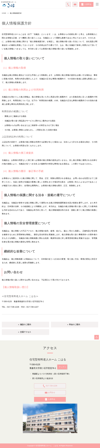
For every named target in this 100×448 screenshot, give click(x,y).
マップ (61, 367)
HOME (4, 13)
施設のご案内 (25, 324)
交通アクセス (25, 332)
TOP (96, 337)
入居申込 (86, 4)
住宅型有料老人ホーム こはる (47, 446)
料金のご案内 (74, 324)
